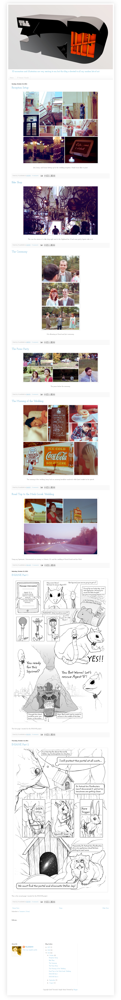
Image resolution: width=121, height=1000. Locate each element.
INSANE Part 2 (20, 744)
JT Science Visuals (23, 78)
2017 (49, 947)
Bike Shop (17, 182)
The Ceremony (19, 252)
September (52, 980)
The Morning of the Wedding (27, 401)
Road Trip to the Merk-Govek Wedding (33, 494)
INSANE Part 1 (20, 575)
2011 (49, 953)
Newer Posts (15, 908)
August (51, 983)
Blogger (76, 989)
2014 (49, 950)
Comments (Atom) (24, 911)
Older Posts (105, 908)
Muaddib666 (29, 947)
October (51, 955)
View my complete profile (30, 950)
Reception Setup (20, 87)
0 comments (35, 175)
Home (12, 78)
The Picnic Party (20, 349)
